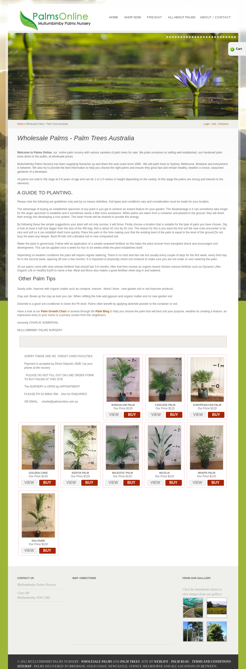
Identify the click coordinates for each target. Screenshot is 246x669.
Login (206, 124)
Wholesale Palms (96, 661)
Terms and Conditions (211, 661)
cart (214, 124)
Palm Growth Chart (53, 311)
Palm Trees (130, 661)
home (20, 124)
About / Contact (215, 17)
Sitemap (24, 666)
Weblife (161, 661)
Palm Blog (102, 311)
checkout (223, 124)
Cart (239, 49)
